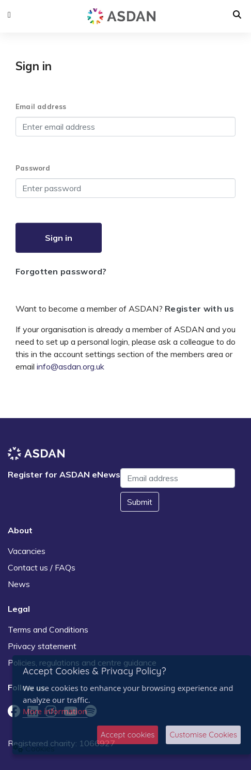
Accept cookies (128, 735)
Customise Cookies (203, 735)
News (19, 584)
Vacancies (26, 551)
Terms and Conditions (48, 629)
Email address (41, 106)
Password (33, 168)
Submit (139, 502)
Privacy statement (42, 646)
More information (55, 711)
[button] (9, 15)
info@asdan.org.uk (70, 366)
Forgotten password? (61, 271)
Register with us (199, 308)
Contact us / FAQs (41, 567)
